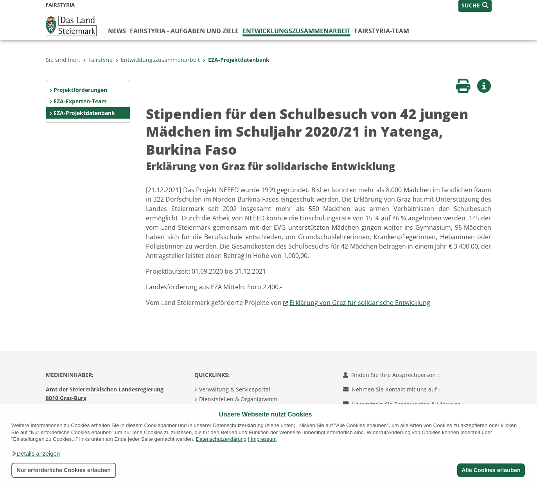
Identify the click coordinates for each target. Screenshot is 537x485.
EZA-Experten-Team (80, 101)
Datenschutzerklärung (221, 439)
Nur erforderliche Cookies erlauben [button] (63, 470)
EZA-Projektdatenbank (236, 59)
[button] (35, 454)
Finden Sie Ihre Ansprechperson (391, 375)
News (117, 31)
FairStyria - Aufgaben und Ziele (184, 31)
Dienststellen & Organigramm (238, 399)
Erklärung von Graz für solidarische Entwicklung (359, 302)
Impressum (264, 439)
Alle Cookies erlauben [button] (491, 470)
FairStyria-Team (381, 31)
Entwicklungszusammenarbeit (296, 31)
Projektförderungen (80, 90)
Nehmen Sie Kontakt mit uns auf (392, 389)
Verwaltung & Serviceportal (234, 389)
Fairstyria (98, 59)
